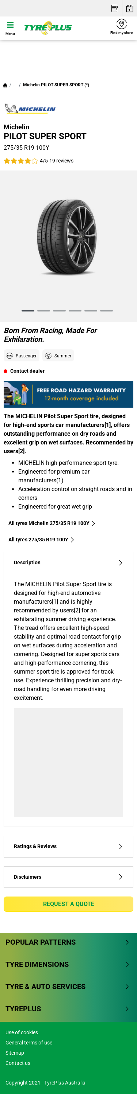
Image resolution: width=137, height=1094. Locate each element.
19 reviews (61, 161)
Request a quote (68, 904)
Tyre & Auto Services (67, 986)
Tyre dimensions (67, 964)
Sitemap (14, 1053)
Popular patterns (67, 942)
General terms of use (28, 1043)
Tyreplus (67, 1008)
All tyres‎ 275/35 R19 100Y (41, 539)
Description (68, 563)
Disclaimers (68, 877)
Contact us (17, 1063)
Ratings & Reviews (68, 846)
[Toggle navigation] (10, 28)
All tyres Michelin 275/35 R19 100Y (52, 523)
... (14, 84)
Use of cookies (21, 1032)
